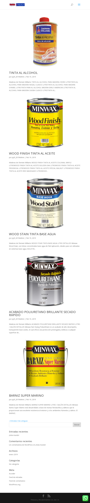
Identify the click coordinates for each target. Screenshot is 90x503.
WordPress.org (14, 484)
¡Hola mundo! (14, 435)
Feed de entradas (15, 477)
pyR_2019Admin (18, 77)
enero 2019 (13, 454)
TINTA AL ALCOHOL (23, 73)
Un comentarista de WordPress (21, 445)
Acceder (12, 473)
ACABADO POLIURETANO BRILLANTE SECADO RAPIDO (42, 313)
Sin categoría (14, 464)
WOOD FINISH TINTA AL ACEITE (32, 153)
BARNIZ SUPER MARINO (26, 395)
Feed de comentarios (17, 481)
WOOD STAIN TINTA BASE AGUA (32, 234)
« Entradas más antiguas (18, 421)
